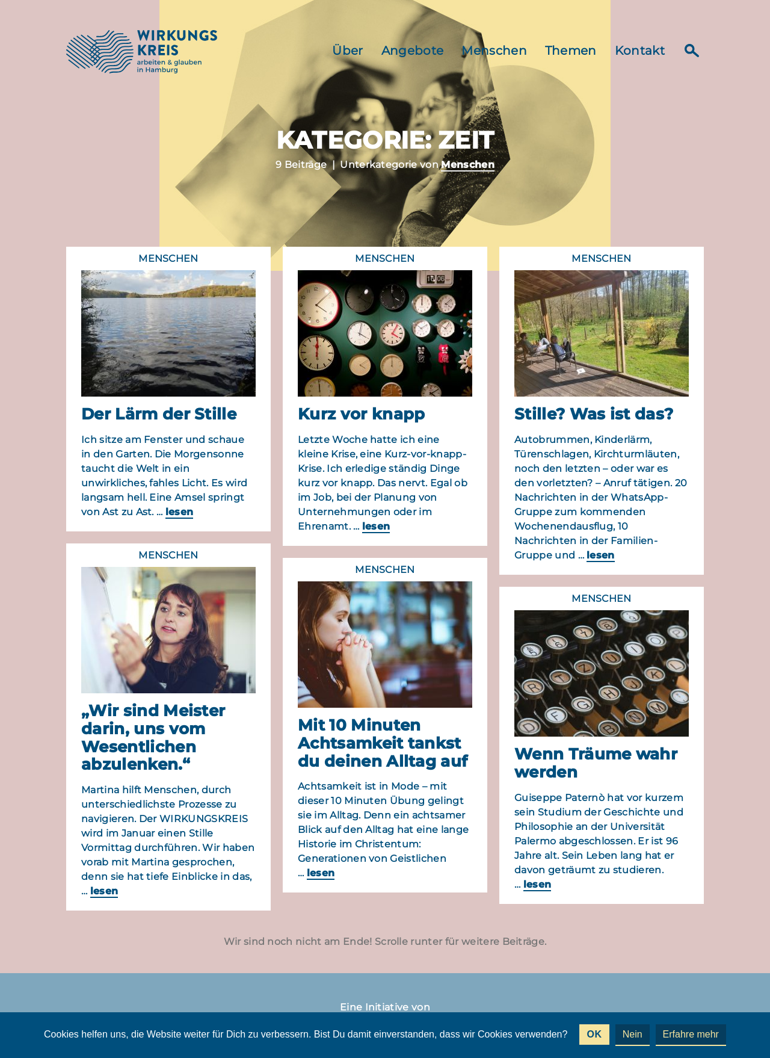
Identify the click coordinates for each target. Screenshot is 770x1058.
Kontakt (640, 50)
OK (594, 1034)
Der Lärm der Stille (158, 414)
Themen (571, 50)
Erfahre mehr (691, 1034)
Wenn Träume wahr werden (595, 763)
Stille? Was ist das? (593, 414)
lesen (179, 512)
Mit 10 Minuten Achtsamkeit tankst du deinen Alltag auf (382, 743)
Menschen (494, 50)
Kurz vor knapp (361, 414)
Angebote (412, 50)
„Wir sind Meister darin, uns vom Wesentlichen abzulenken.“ (153, 738)
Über (347, 50)
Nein (632, 1034)
